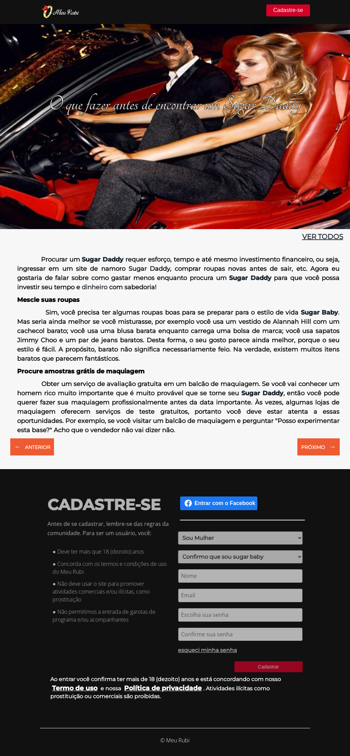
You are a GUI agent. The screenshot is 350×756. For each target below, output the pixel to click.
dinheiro (94, 287)
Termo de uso (74, 688)
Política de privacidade (163, 688)
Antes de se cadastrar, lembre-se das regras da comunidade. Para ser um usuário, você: (112, 528)
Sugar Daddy (102, 259)
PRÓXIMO (318, 446)
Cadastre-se (288, 10)
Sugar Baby (319, 312)
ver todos (322, 236)
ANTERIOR (32, 446)
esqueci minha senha (203, 650)
